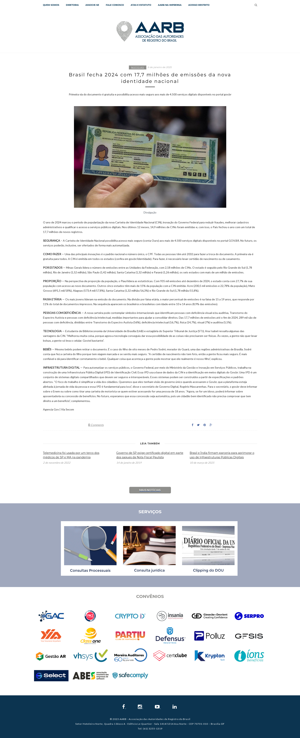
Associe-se (92, 5)
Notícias (137, 67)
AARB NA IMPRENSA (169, 5)
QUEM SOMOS (51, 5)
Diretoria (72, 5)
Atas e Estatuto (141, 5)
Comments (96, 425)
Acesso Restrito (198, 5)
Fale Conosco (115, 5)
